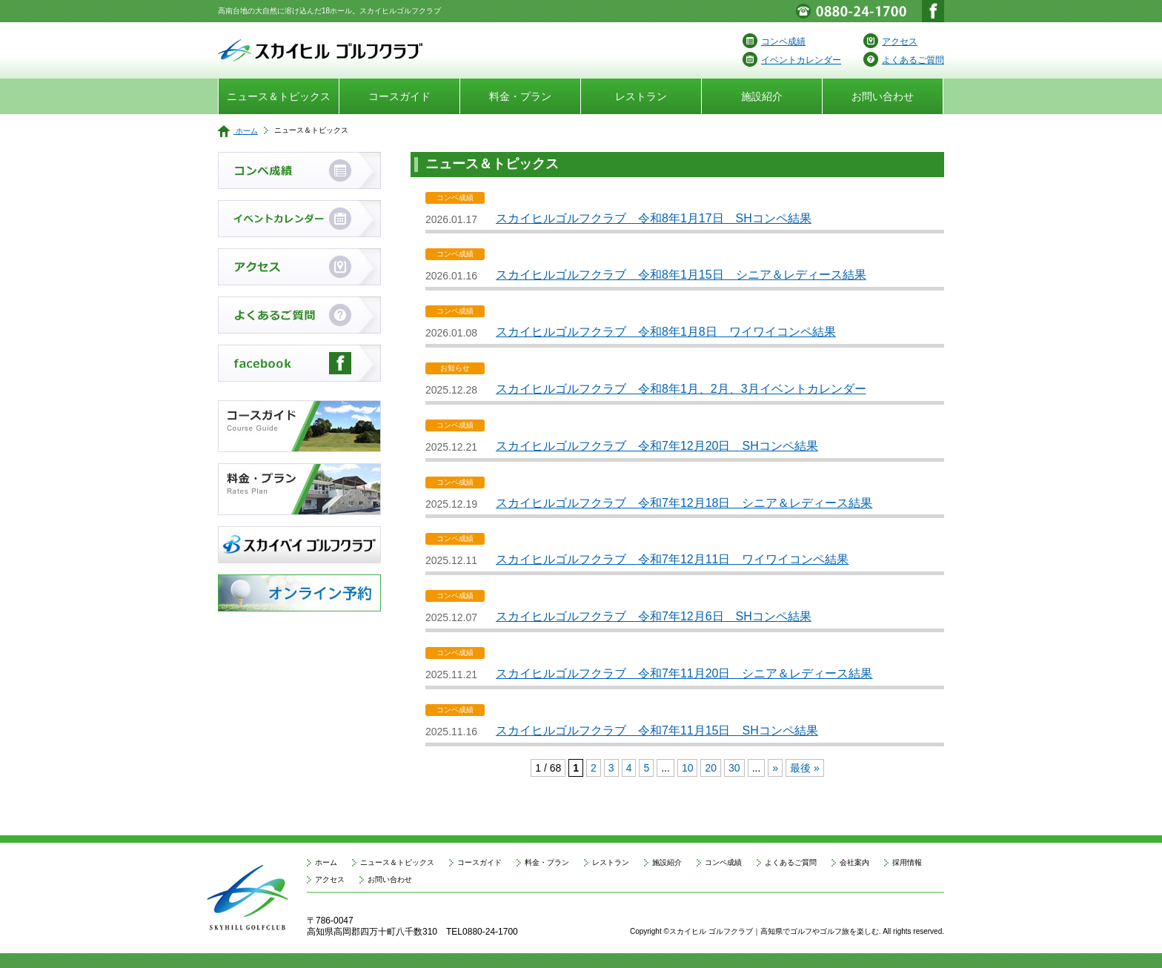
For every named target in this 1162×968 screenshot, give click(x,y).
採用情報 (907, 862)
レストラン (641, 96)
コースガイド (399, 96)
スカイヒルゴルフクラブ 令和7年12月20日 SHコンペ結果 (657, 446)
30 (734, 768)
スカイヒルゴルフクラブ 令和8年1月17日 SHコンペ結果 (653, 218)
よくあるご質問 (903, 60)
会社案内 (854, 862)
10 (688, 768)
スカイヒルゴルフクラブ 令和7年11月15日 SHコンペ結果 (657, 730)
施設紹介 (762, 96)
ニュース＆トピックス (279, 96)
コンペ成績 (774, 41)
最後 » (805, 768)
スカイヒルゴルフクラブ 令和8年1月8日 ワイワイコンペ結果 (666, 331)
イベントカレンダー (792, 60)
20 (711, 768)
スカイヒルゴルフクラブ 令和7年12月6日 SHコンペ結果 (653, 616)
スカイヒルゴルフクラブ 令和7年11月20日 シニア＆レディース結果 (684, 673)
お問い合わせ (882, 96)
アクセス (890, 41)
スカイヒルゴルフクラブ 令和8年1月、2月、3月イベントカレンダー (681, 388)
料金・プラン (520, 96)
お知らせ (455, 368)
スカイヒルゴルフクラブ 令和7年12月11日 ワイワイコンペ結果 (672, 559)
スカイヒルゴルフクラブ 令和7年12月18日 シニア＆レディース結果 (684, 503)
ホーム (238, 131)
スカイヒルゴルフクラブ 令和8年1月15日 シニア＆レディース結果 (681, 274)
